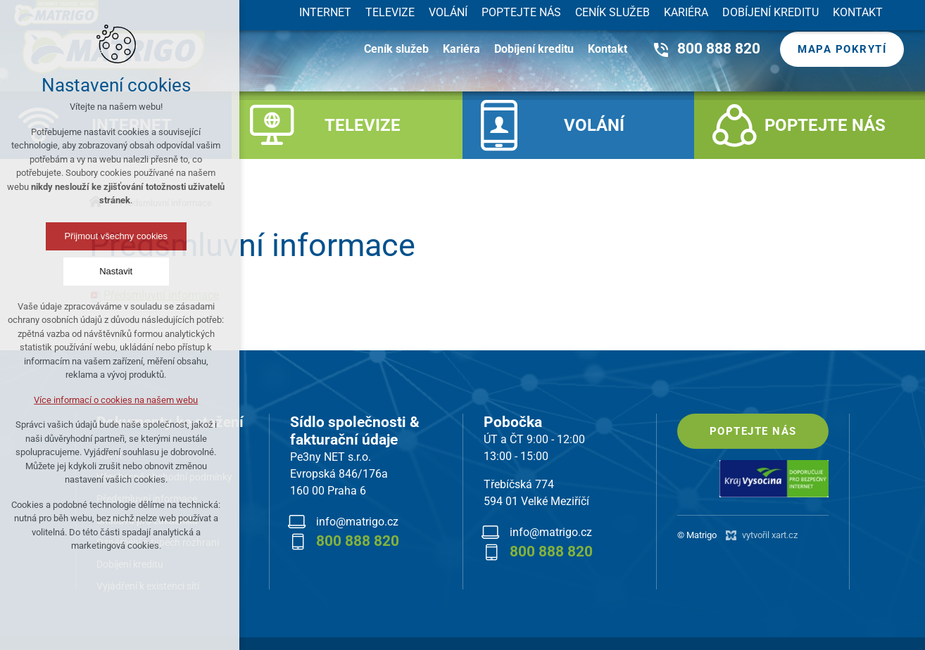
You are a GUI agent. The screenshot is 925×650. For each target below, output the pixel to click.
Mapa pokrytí (842, 49)
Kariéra (461, 49)
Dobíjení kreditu (534, 49)
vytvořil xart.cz (770, 535)
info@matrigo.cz (357, 521)
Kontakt (607, 49)
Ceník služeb (396, 49)
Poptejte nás (753, 431)
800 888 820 (718, 48)
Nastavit (69, 271)
